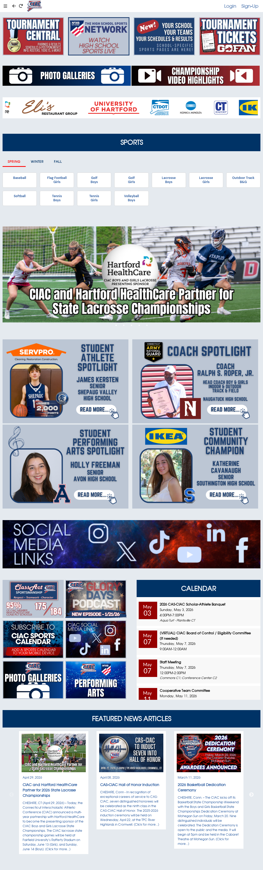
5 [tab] (146, 325)
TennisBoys (57, 198)
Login (230, 6)
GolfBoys (94, 180)
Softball (19, 196)
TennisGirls (94, 198)
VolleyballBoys (131, 198)
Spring (14, 162)
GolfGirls (131, 180)
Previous (11, 794)
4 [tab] (139, 325)
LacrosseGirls (206, 180)
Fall (58, 162)
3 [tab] (131, 325)
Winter (37, 162)
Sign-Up (249, 6)
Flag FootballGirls (57, 180)
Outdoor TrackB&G (243, 180)
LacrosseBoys (169, 180)
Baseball (19, 178)
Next (251, 794)
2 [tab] (123, 325)
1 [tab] (116, 325)
